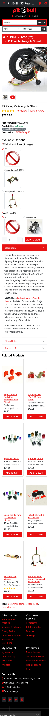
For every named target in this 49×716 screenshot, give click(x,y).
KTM (13, 37)
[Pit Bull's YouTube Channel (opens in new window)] (4, 699)
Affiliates (6, 664)
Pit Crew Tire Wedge (10, 577)
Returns (30, 631)
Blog (28, 669)
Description (10, 247)
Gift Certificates (33, 627)
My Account (18, 15)
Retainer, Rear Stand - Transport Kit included (36, 579)
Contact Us (31, 622)
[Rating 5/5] (8, 110)
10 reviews (22, 110)
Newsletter (7, 660)
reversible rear (9, 607)
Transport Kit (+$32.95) (14, 199)
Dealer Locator (33, 652)
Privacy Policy (8, 631)
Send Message (11, 691)
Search (41, 22)
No (12, 156)
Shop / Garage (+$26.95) (14, 178)
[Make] (12, 29)
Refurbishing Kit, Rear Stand (36, 516)
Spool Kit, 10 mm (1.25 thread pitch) (12, 517)
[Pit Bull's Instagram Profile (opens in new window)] (22, 699)
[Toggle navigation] (4, 3)
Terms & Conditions (11, 635)
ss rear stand (31, 603)
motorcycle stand (15, 603)
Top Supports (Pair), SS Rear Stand (35, 397)
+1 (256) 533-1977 (13, 686)
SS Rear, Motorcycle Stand (24, 41)
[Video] (13, 97)
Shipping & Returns (11, 627)
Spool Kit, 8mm (11, 458)
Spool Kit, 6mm (35, 458)
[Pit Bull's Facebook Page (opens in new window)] (10, 699)
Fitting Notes (10, 341)
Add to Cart (33, 239)
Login (33, 15)
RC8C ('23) (27, 37)
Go (43, 29)
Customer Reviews (35, 656)
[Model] (31, 29)
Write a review (37, 110)
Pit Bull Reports (33, 664)
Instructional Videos (36, 660)
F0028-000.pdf (23, 132)
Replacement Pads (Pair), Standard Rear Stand (11, 398)
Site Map (30, 635)
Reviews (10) (10, 348)
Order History (8, 656)
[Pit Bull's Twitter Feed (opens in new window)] (16, 699)
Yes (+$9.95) (34, 225)
